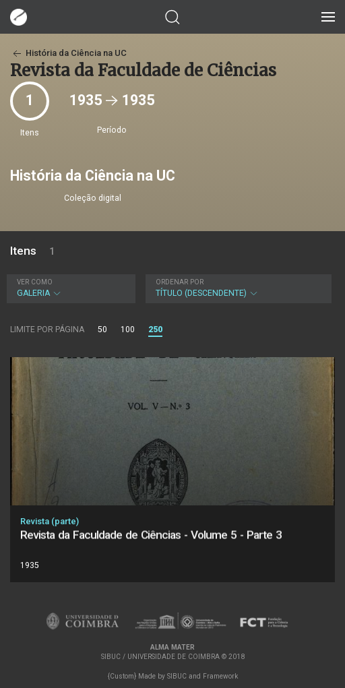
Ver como (35, 282)
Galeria (69, 288)
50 (102, 329)
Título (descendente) (237, 288)
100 (128, 329)
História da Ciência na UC (68, 53)
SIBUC (177, 676)
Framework (220, 676)
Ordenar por (179, 282)
